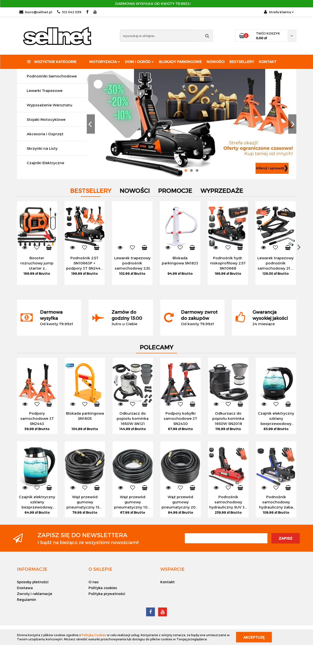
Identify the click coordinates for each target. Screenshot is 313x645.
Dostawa (25, 588)
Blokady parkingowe (180, 62)
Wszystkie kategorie (51, 62)
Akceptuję (253, 637)
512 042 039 (69, 12)
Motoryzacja (104, 62)
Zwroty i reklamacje (34, 594)
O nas (93, 582)
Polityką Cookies (94, 635)
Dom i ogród (139, 62)
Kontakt (267, 62)
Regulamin (26, 599)
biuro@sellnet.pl (35, 12)
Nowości (216, 62)
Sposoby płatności (33, 582)
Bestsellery (241, 62)
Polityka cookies (102, 588)
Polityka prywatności (106, 594)
